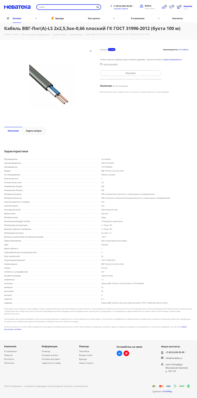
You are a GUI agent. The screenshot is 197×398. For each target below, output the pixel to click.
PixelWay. (167, 391)
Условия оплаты (50, 355)
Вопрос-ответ (86, 355)
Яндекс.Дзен (126, 353)
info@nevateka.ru (174, 358)
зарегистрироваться (172, 59)
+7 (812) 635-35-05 (122, 6)
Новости (8, 355)
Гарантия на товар (51, 363)
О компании (10, 351)
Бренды (83, 359)
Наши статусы (86, 363)
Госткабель (184, 49)
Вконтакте (119, 353)
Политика (9, 363)
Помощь (46, 351)
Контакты (9, 359)
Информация (49, 346)
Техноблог (84, 351)
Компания (10, 346)
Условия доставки (51, 359)
